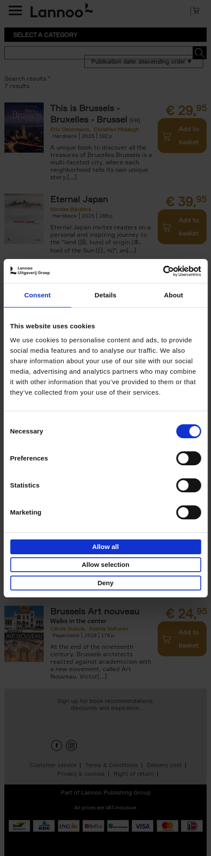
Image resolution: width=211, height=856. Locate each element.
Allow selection (105, 564)
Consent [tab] (37, 295)
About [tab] (173, 295)
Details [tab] (106, 295)
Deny (105, 583)
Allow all (105, 546)
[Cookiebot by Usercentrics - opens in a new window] (163, 271)
